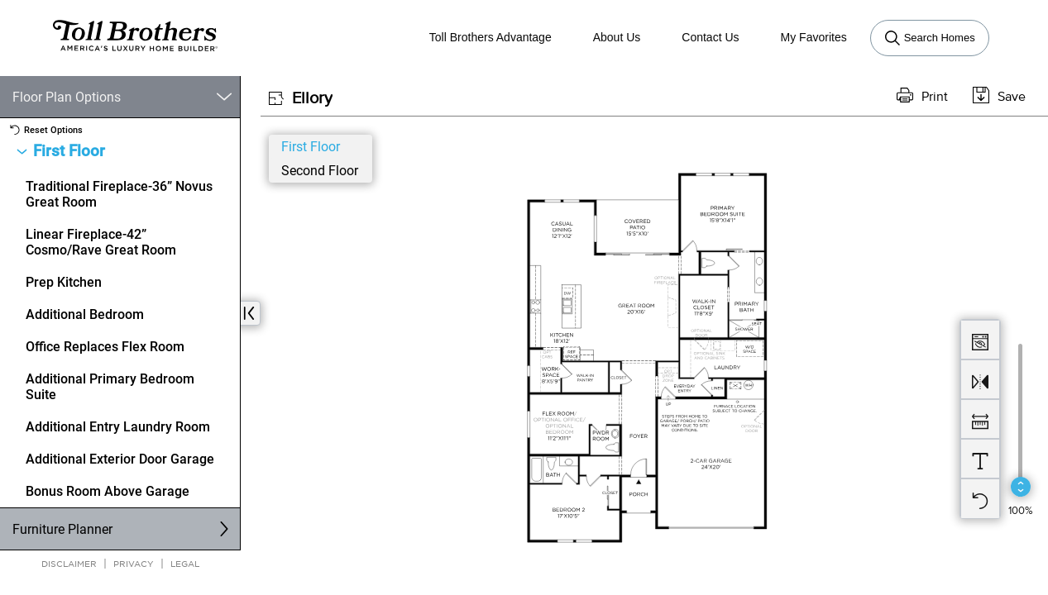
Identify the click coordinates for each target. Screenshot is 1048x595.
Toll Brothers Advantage (490, 37)
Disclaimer (69, 563)
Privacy (133, 563)
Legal (184, 563)
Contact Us (710, 37)
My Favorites (814, 37)
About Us (617, 37)
